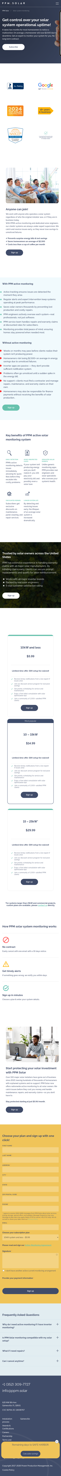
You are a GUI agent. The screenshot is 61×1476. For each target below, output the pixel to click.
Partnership (7, 1436)
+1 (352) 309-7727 (16, 1384)
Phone (5, 1204)
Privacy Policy (33, 1219)
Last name (7, 1155)
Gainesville (25, 1419)
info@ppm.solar (14, 1391)
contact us (42, 905)
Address (6, 1165)
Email (5, 1223)
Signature (7, 1251)
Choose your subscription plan (16, 1232)
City (4, 1175)
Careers (5, 1432)
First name (7, 1146)
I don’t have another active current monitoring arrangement (30, 1271)
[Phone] (30, 1208)
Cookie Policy (8, 1470)
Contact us (30, 72)
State (5, 1185)
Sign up (14, 252)
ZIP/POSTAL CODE (10, 1194)
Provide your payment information (18, 1278)
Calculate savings (30, 1454)
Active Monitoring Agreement (38, 1245)
